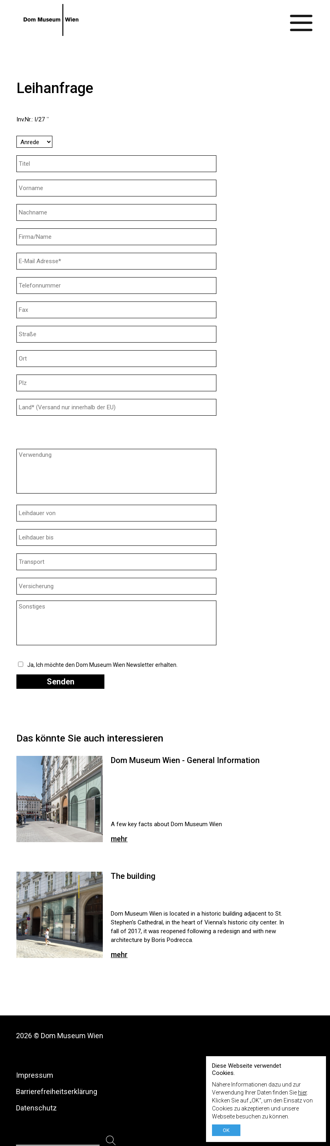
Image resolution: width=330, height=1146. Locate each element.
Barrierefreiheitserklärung (56, 1091)
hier (302, 1092)
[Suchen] (111, 1140)
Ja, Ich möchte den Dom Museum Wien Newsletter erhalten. (102, 665)
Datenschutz (36, 1108)
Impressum (34, 1075)
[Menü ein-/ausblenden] (302, 20)
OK (226, 1130)
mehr (119, 839)
